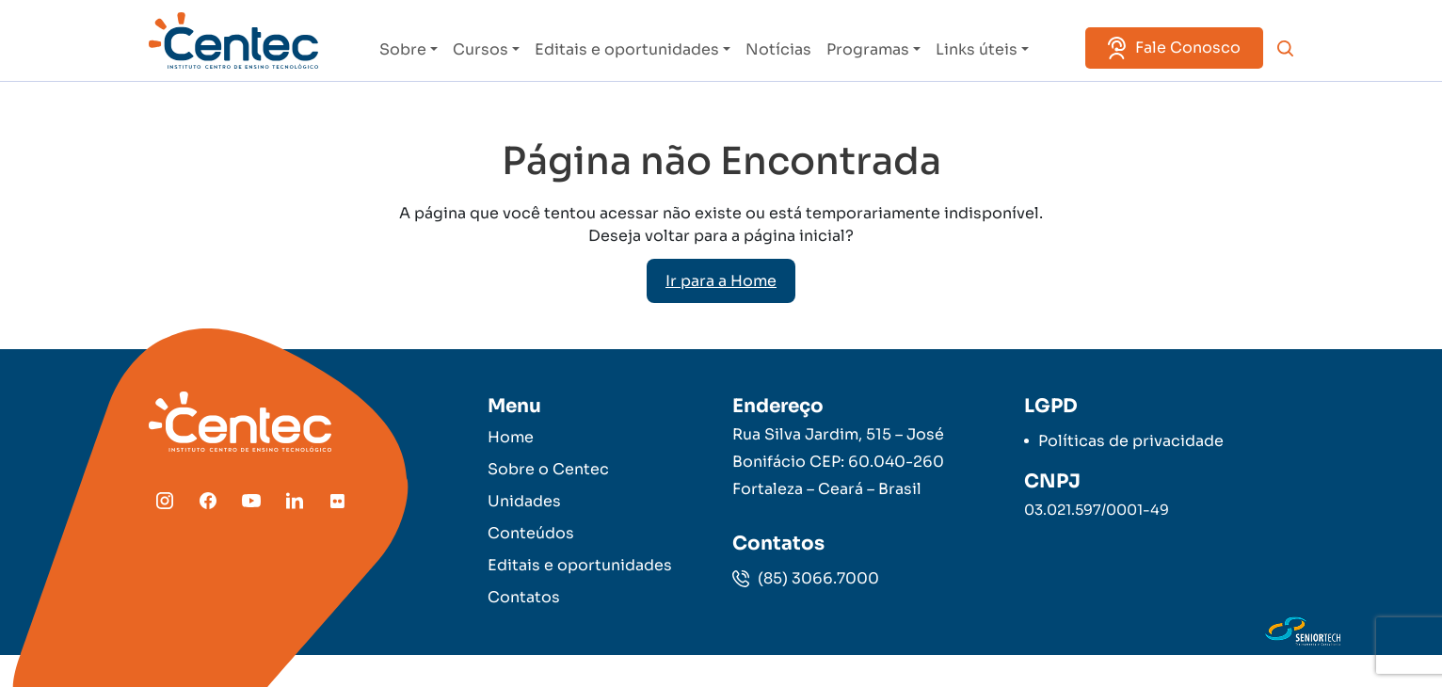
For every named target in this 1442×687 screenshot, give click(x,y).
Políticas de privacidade (1131, 441)
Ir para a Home (721, 281)
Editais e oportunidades (627, 49)
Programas (867, 49)
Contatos (524, 597)
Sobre (402, 49)
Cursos (480, 49)
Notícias (778, 49)
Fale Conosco (1174, 48)
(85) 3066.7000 (805, 578)
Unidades (524, 501)
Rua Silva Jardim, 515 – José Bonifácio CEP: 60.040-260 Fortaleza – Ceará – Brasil (838, 461)
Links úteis (976, 49)
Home (511, 437)
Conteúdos (531, 533)
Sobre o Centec (548, 469)
